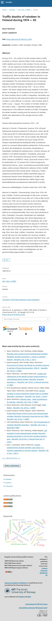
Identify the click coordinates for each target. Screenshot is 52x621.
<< (3, 458)
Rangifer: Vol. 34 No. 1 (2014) (36, 396)
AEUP (29, 597)
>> (19, 458)
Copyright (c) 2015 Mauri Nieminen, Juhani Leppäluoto (21, 300)
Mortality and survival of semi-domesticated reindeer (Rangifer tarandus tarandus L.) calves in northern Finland (27, 357)
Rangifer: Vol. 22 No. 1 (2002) (18, 419)
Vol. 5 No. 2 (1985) (24, 10)
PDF (7, 260)
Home (4, 10)
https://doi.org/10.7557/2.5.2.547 (19, 39)
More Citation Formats (11, 319)
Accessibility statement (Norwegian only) (33, 608)
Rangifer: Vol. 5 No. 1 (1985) (27, 402)
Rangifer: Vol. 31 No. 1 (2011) (25, 359)
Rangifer (9, 2)
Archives (12, 10)
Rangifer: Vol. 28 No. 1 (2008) (24, 408)
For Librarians (8, 486)
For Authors (7, 483)
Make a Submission (12, 466)
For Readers (7, 479)
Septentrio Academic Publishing (16, 583)
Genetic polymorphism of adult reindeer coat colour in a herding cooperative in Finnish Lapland (25, 448)
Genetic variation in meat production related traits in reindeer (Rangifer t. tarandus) (27, 393)
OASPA (21, 597)
